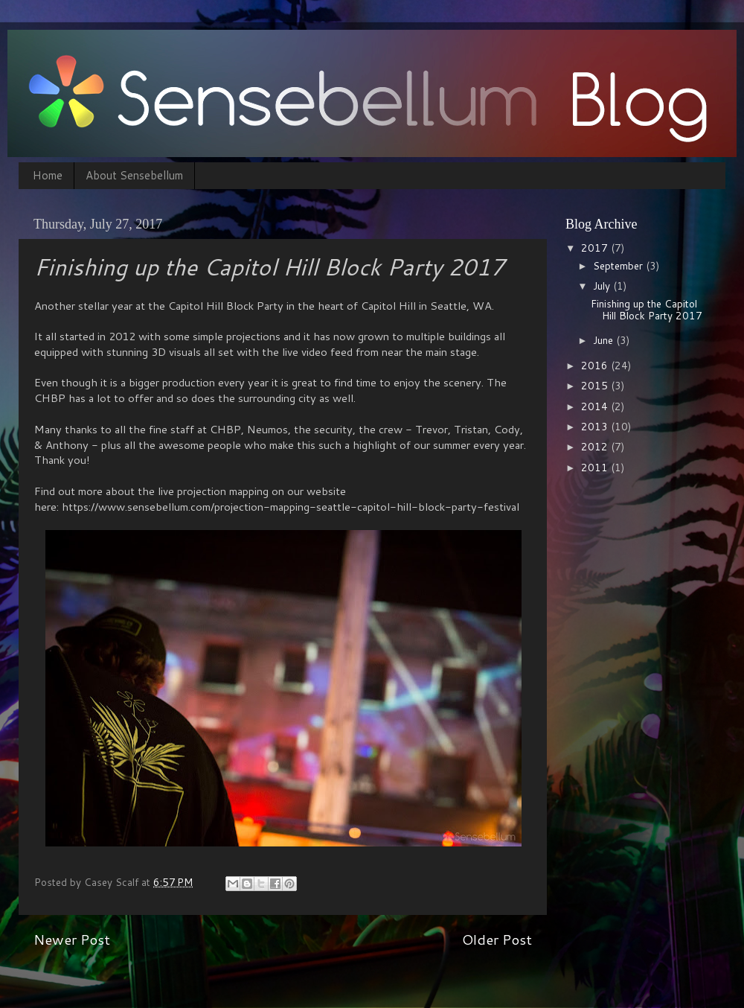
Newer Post (71, 939)
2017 (596, 247)
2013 (596, 426)
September (619, 265)
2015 (596, 385)
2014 (596, 406)
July (603, 285)
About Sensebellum (134, 175)
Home (47, 175)
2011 (596, 467)
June (604, 340)
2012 (596, 446)
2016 (596, 365)
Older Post (497, 939)
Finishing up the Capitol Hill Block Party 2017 (646, 309)
